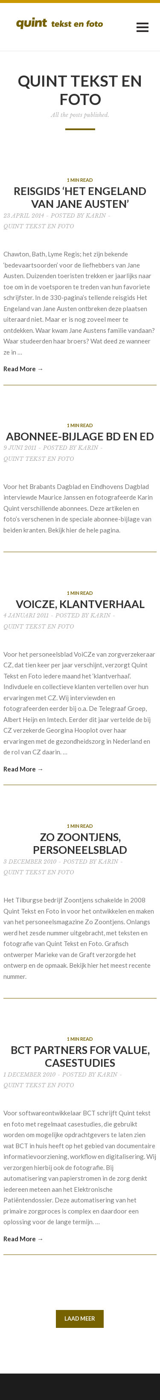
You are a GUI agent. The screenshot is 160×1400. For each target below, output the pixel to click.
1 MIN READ (80, 180)
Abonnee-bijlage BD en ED (80, 436)
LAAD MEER (79, 1318)
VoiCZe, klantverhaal (80, 603)
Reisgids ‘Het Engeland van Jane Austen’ (80, 197)
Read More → (23, 369)
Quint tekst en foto (38, 226)
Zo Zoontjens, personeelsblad (80, 843)
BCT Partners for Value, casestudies (80, 1056)
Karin (96, 215)
